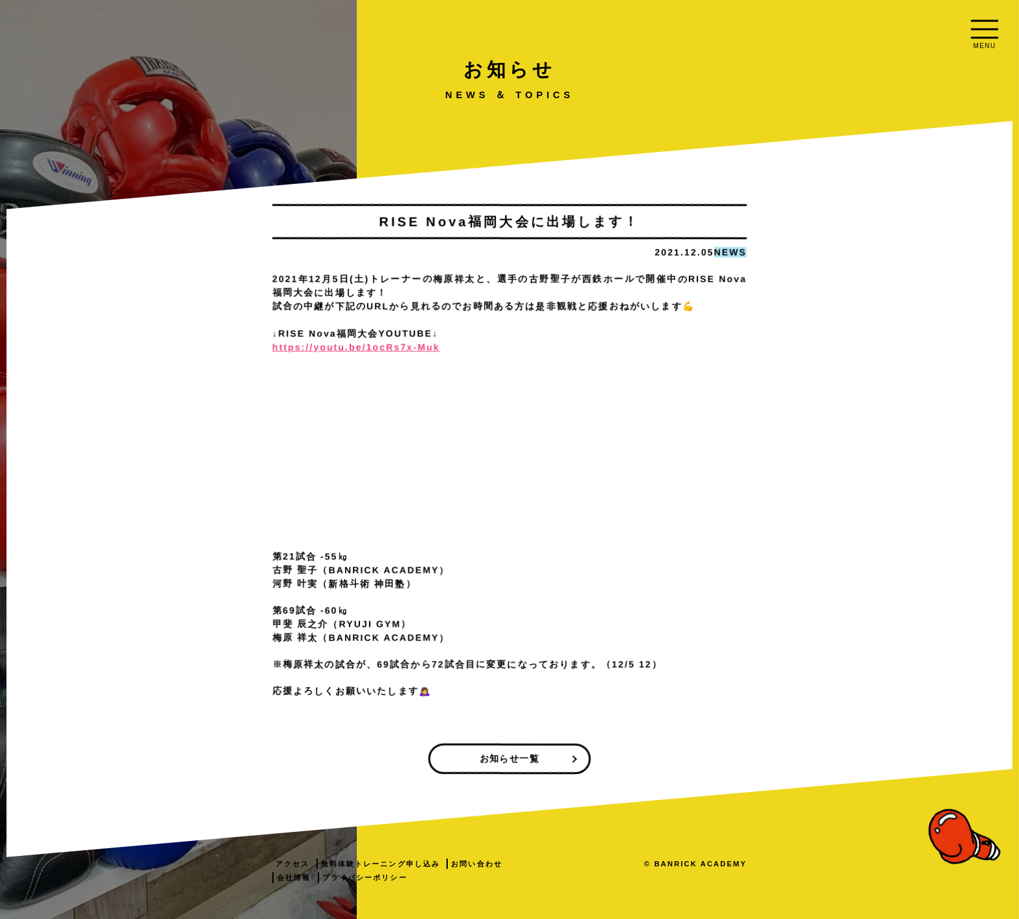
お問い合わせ (655, 864)
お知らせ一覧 (687, 758)
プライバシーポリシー (543, 877)
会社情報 (472, 877)
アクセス (470, 864)
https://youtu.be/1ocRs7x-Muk (534, 347)
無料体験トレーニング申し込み (558, 864)
